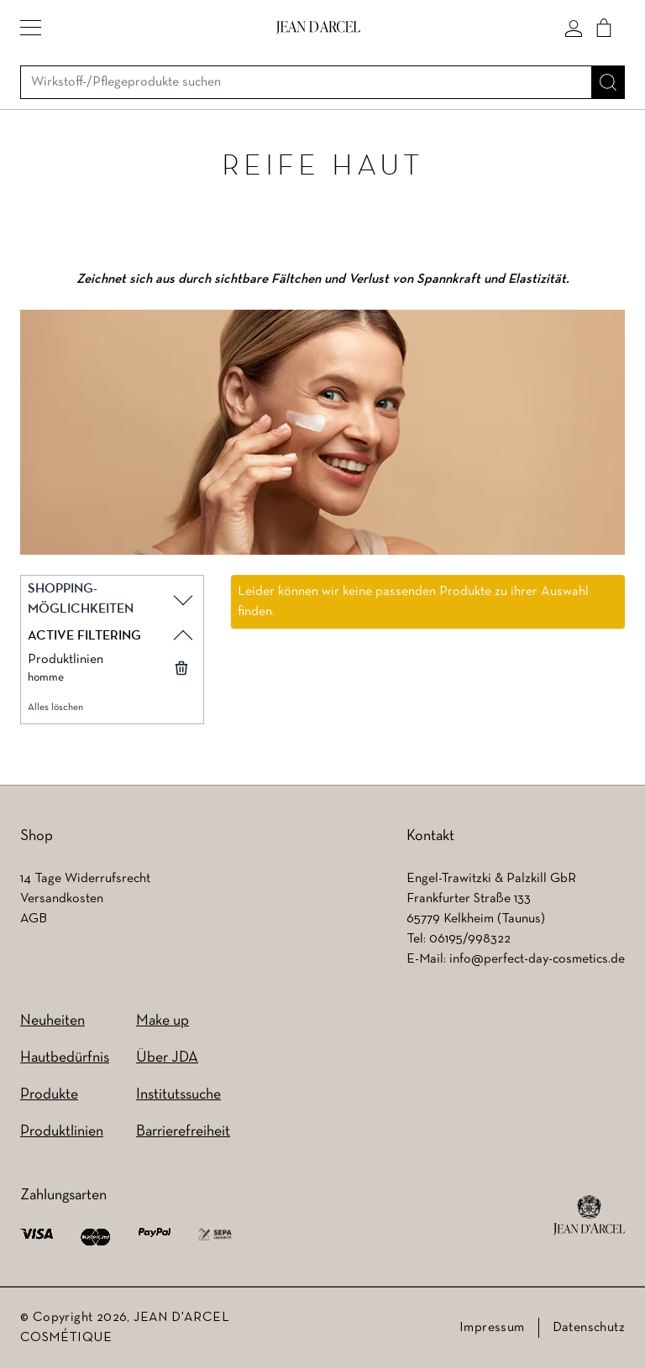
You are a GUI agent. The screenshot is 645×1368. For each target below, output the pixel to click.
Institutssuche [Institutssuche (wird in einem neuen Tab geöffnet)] (178, 1095)
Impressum (492, 1328)
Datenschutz (589, 1328)
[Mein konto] (573, 27)
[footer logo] (589, 1215)
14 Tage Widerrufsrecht (85, 879)
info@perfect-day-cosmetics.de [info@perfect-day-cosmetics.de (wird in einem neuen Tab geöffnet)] (537, 959)
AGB (33, 919)
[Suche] (608, 82)
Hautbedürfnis (64, 1058)
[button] (30, 27)
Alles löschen (55, 707)
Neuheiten (52, 1021)
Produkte (49, 1095)
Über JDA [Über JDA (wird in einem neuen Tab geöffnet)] (167, 1058)
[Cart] (603, 27)
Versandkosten (61, 899)
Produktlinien (61, 1132)
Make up (162, 1021)
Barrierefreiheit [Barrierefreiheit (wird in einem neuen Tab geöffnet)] (183, 1132)
